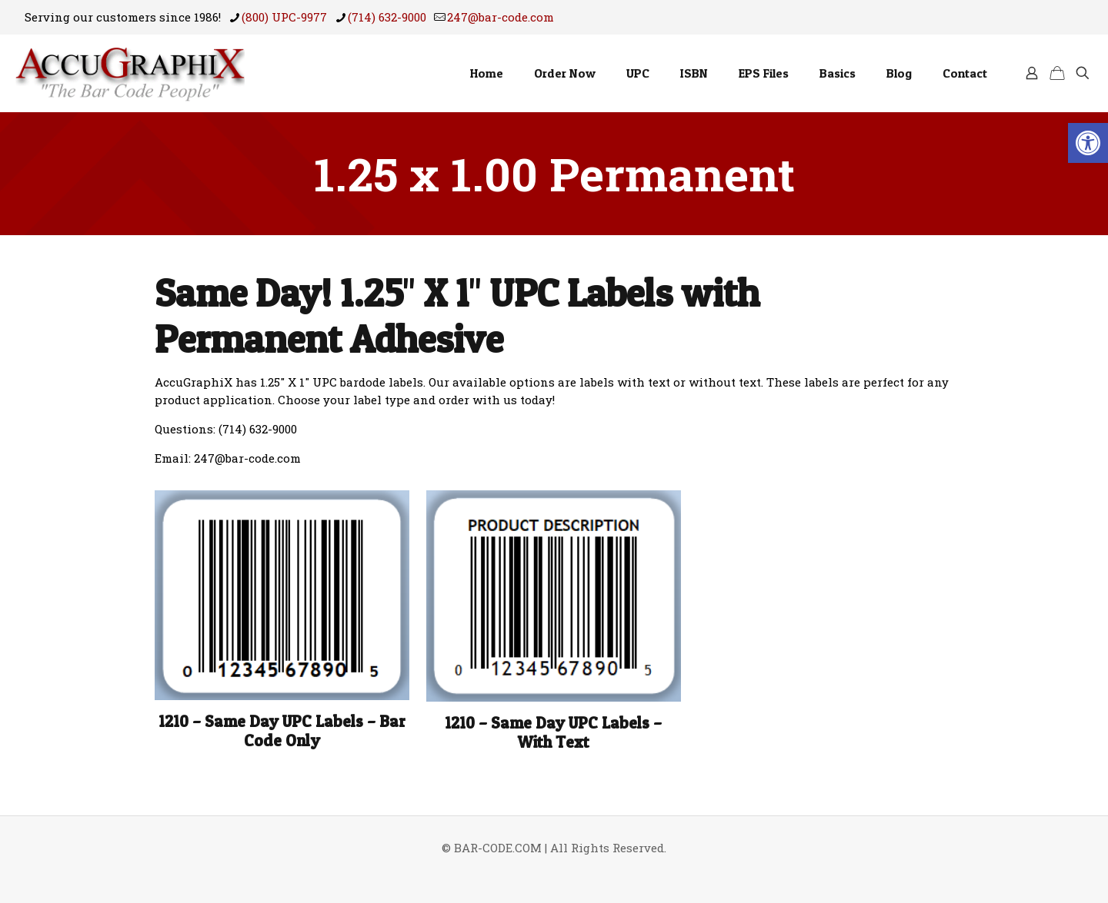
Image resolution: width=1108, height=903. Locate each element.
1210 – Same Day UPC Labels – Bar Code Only (282, 731)
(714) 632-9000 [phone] (387, 17)
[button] (1088, 143)
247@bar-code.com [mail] (500, 17)
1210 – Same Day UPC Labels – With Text (553, 732)
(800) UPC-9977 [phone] (284, 17)
